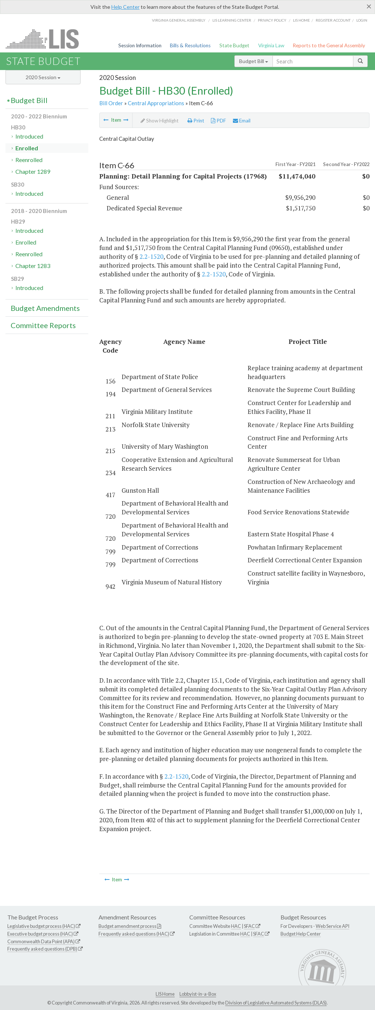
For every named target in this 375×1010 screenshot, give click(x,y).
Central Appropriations (156, 103)
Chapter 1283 (32, 265)
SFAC (249, 926)
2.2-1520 (151, 256)
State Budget (234, 45)
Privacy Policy (272, 20)
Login (361, 20)
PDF (218, 121)
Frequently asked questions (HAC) (134, 934)
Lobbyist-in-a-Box (197, 994)
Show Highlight (160, 121)
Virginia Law (271, 45)
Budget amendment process (127, 926)
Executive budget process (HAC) (40, 934)
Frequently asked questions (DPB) (42, 949)
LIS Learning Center (231, 20)
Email (241, 121)
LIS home (301, 20)
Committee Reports (43, 325)
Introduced (29, 136)
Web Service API (332, 926)
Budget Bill (253, 61)
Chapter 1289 (32, 171)
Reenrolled (28, 159)
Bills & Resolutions (190, 45)
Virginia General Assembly (178, 20)
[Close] (369, 6)
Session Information (139, 45)
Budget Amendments (45, 308)
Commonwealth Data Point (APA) (41, 941)
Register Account (333, 20)
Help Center (125, 7)
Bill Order (111, 103)
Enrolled (26, 147)
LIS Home (165, 994)
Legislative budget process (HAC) (41, 926)
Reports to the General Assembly (329, 45)
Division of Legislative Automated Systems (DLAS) (276, 1003)
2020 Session (43, 77)
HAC (236, 926)
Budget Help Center (301, 934)
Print (196, 121)
